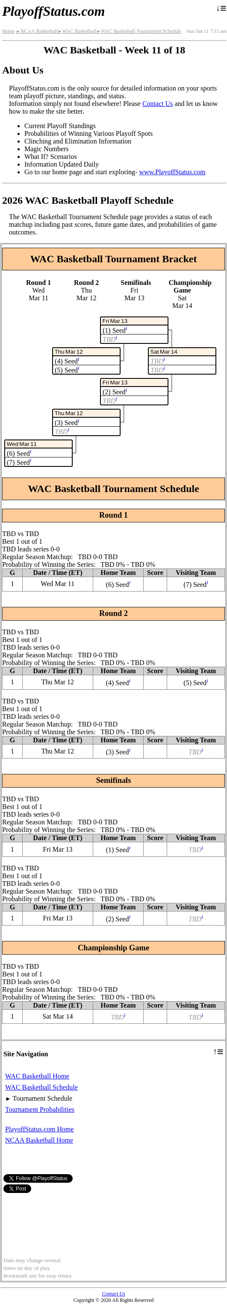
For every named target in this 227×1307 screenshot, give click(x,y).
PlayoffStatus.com (53, 11)
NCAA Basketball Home (39, 1140)
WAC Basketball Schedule (41, 1087)
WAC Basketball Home (37, 1076)
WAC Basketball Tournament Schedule (139, 31)
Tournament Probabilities (39, 1109)
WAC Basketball (77, 31)
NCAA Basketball (36, 31)
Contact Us (157, 103)
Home (8, 31)
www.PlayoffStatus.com (172, 172)
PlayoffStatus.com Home (39, 1129)
